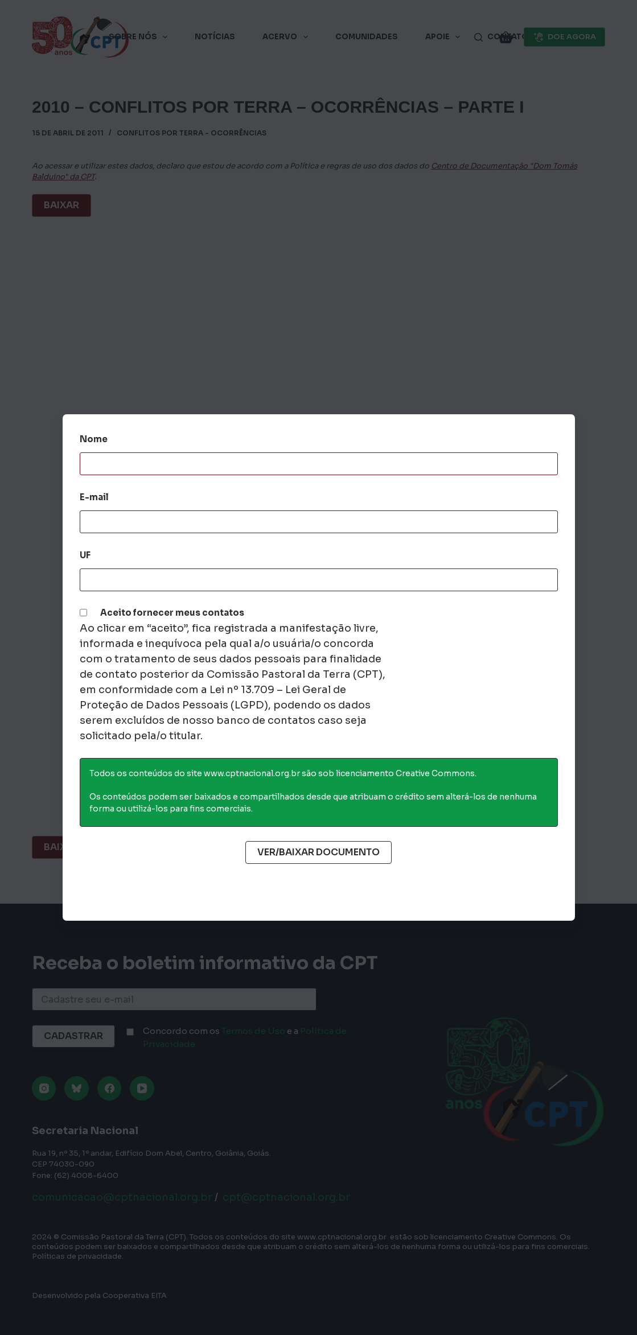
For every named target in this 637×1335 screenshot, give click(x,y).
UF (85, 555)
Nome (94, 439)
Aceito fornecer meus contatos (172, 612)
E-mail (94, 497)
